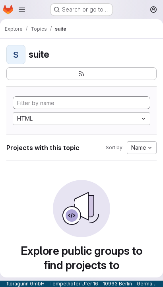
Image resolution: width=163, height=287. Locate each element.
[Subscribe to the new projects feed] (81, 73)
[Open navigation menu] (22, 9)
